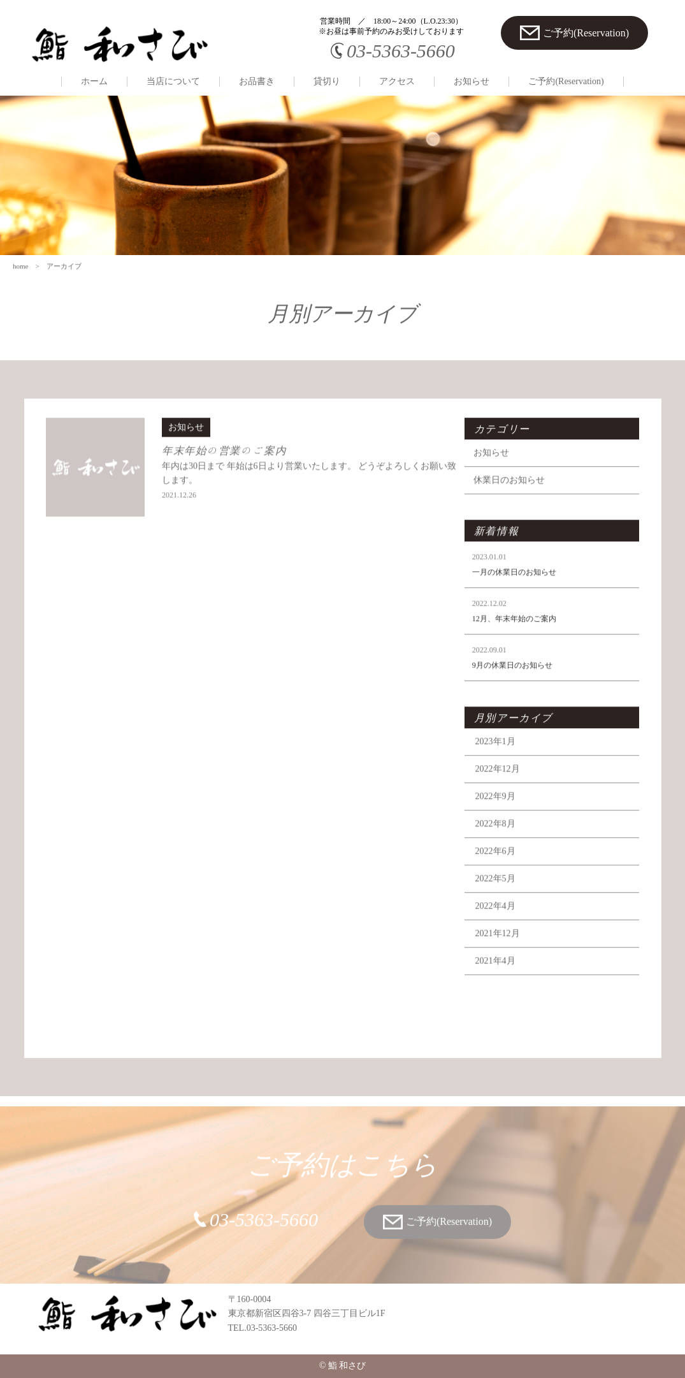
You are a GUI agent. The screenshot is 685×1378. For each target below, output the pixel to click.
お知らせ (471, 81)
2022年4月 (497, 920)
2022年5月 (497, 893)
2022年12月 (499, 783)
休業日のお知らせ (511, 494)
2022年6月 (497, 865)
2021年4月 (497, 975)
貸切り (327, 81)
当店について (173, 81)
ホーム (94, 81)
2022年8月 (497, 838)
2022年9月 (497, 811)
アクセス (397, 81)
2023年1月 (497, 756)
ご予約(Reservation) (565, 81)
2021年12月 (499, 948)
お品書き (257, 81)
